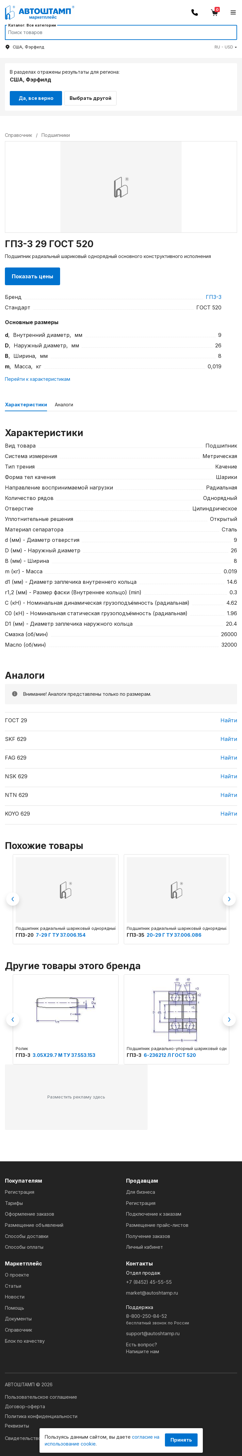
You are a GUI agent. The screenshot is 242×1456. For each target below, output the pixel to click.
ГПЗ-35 (136, 932)
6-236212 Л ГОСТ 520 (170, 1053)
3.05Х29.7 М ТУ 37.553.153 (64, 1053)
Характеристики (26, 402)
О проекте (17, 1272)
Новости (14, 1295)
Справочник (18, 1327)
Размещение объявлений (34, 1223)
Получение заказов (148, 1234)
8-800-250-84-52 (181, 1317)
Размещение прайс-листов (157, 1223)
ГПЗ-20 (25, 932)
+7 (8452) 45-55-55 (149, 1279)
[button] (226, 47)
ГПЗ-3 (213, 294)
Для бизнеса (140, 1189)
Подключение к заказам (153, 1212)
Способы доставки (26, 1234)
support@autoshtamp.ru (153, 1331)
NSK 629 (16, 774)
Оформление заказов (29, 1212)
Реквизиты (17, 1424)
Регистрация (19, 1189)
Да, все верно (36, 96)
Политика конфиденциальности (41, 1414)
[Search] (115, 32)
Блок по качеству (25, 1338)
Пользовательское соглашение (41, 1394)
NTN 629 (16, 792)
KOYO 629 (17, 811)
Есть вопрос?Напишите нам (142, 1345)
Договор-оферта (25, 1404)
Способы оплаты (24, 1244)
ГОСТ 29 (16, 718)
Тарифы (14, 1201)
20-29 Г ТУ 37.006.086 (174, 932)
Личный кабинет (144, 1244)
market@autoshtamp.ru (152, 1291)
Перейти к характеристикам (37, 376)
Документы (18, 1316)
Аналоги (64, 402)
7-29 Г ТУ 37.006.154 (61, 932)
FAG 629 (15, 755)
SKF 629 (15, 736)
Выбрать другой (95, 96)
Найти (228, 718)
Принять (181, 1440)
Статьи (13, 1283)
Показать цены (32, 274)
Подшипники (55, 133)
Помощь (14, 1305)
